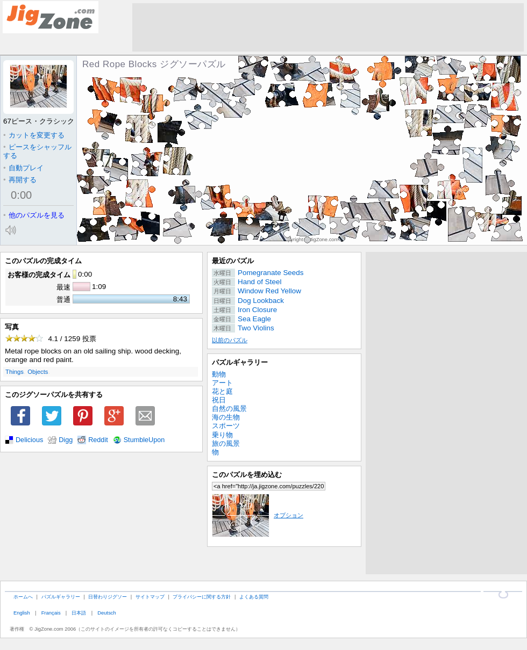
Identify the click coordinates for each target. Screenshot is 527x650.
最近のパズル (233, 261)
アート (222, 383)
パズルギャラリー (240, 362)
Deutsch (106, 613)
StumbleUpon (144, 440)
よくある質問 (253, 597)
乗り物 (222, 435)
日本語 (79, 613)
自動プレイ (23, 168)
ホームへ (23, 597)
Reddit (98, 440)
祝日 (219, 400)
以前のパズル (229, 340)
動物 (219, 374)
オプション (257, 515)
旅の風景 (226, 443)
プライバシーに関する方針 (202, 597)
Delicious (29, 440)
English (21, 613)
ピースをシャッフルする (37, 151)
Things (14, 372)
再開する (20, 180)
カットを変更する (34, 135)
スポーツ (226, 426)
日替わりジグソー (107, 597)
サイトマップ (150, 597)
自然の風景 (229, 409)
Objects (37, 372)
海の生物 (226, 417)
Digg (66, 440)
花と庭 (222, 391)
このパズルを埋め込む (247, 475)
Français (51, 613)
